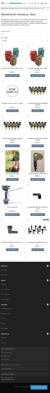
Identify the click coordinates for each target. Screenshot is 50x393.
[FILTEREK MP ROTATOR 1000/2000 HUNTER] (37, 104)
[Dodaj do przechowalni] (2, 46)
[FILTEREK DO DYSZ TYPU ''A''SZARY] (12, 103)
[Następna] (48, 256)
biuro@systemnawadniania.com (12, 364)
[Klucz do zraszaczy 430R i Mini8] (37, 173)
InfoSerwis (16, 386)
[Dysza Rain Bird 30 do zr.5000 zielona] (12, 68)
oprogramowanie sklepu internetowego (28, 386)
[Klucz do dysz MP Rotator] (12, 173)
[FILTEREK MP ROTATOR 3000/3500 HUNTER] (37, 139)
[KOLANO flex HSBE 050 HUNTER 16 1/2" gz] (37, 208)
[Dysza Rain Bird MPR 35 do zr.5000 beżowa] (37, 69)
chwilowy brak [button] (12, 75)
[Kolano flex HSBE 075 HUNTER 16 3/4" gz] (12, 243)
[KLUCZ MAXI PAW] (12, 207)
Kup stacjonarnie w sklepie (39, 387)
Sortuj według (4, 37)
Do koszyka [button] (12, 111)
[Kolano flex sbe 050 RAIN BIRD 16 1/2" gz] (37, 243)
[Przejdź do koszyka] (46, 3)
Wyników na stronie (5, 31)
